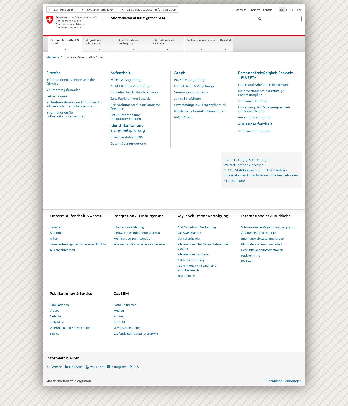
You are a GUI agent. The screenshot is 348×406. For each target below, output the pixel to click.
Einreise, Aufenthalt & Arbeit (64, 43)
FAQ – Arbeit (183, 117)
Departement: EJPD (97, 9)
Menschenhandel (188, 238)
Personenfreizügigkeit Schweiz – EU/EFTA (78, 244)
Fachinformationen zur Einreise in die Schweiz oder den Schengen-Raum (73, 104)
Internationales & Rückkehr (163, 41)
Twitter (56, 367)
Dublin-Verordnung (190, 260)
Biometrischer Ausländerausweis (134, 92)
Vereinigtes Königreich (191, 92)
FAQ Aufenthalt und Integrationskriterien (125, 116)
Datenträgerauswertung (128, 143)
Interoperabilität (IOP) (126, 137)
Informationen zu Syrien (193, 254)
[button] (261, 19)
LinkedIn (75, 367)
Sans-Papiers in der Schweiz (130, 98)
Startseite (241, 9)
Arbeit (180, 73)
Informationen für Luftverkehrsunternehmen (65, 114)
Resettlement (186, 275)
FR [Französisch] (288, 9)
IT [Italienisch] (293, 9)
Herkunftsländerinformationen (262, 250)
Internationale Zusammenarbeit (262, 238)
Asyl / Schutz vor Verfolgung (128, 41)
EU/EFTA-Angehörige (126, 80)
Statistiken (57, 322)
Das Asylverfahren (189, 232)
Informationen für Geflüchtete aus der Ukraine (203, 246)
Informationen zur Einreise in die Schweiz (70, 81)
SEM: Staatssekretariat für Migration (149, 9)
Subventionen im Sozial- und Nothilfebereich (196, 268)
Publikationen (59, 305)
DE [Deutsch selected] (282, 9)
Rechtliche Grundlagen (284, 381)
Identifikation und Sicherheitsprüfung (127, 128)
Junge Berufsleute (187, 98)
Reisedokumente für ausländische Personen (135, 106)
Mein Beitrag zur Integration (133, 238)
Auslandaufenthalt (255, 124)
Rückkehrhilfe (250, 255)
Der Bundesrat (61, 9)
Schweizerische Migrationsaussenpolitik (268, 227)
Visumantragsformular (63, 90)
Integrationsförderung (129, 227)
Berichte (55, 316)
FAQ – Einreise (56, 96)
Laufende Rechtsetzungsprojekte (136, 333)
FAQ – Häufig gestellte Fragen (246, 160)
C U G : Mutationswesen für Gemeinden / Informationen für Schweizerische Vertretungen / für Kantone (260, 175)
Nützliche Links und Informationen (200, 111)
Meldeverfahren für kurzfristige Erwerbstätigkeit (261, 93)
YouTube (96, 367)
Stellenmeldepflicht (252, 101)
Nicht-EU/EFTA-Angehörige (130, 86)
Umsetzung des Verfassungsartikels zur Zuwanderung (264, 109)
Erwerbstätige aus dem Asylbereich (200, 105)
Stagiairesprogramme (254, 131)
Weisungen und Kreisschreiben (70, 327)
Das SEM (225, 40)
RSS (136, 367)
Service (54, 333)
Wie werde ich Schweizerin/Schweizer (139, 244)
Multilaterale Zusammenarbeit (261, 244)
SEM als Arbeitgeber (127, 327)
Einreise (53, 73)
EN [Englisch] (299, 9)
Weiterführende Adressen (243, 165)
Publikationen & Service (201, 40)
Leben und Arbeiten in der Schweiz (263, 84)
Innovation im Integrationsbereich (137, 232)
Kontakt (267, 9)
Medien (119, 310)
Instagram (118, 367)
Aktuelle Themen (125, 305)
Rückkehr (247, 261)
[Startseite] (110, 22)
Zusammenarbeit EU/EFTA (258, 232)
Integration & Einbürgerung (92, 41)
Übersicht (254, 9)
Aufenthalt (120, 73)
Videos (54, 310)
